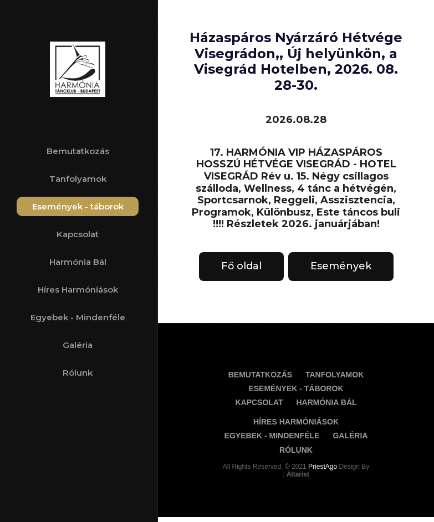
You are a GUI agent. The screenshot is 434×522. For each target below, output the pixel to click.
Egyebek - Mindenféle (77, 317)
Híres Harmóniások (78, 289)
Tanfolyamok (77, 178)
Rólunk (78, 372)
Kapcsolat (78, 234)
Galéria (78, 345)
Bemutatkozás (78, 151)
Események (340, 266)
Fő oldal (241, 266)
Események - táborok (78, 206)
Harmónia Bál (77, 262)
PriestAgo (323, 466)
